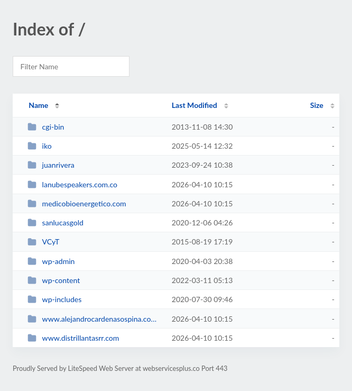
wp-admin (51, 261)
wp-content (53, 280)
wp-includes (54, 299)
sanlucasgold (55, 222)
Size (316, 105)
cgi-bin (45, 126)
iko (39, 145)
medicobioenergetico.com (76, 203)
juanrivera (51, 164)
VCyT (43, 241)
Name (38, 105)
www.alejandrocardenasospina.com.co (94, 318)
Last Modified (194, 105)
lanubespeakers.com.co (72, 184)
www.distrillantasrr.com (73, 337)
